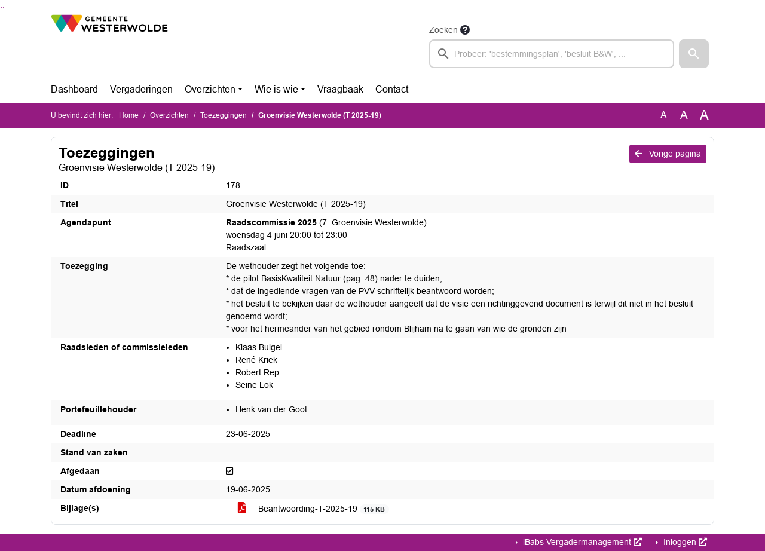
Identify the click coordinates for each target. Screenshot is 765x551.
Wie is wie (276, 89)
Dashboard (74, 89)
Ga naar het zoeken (1, 7)
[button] (694, 53)
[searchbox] (551, 53)
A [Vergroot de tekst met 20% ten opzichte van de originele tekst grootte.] (684, 115)
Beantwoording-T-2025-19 (313, 509)
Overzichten (210, 89)
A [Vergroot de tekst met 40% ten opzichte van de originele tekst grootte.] (704, 115)
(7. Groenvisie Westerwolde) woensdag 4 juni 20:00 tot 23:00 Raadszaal (326, 235)
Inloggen (684, 542)
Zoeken (443, 30)
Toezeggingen (223, 115)
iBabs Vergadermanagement (581, 542)
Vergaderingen (141, 89)
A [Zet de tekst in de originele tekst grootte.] (663, 115)
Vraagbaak (340, 89)
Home (129, 115)
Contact (391, 89)
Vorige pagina (668, 153)
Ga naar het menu (3, 7)
